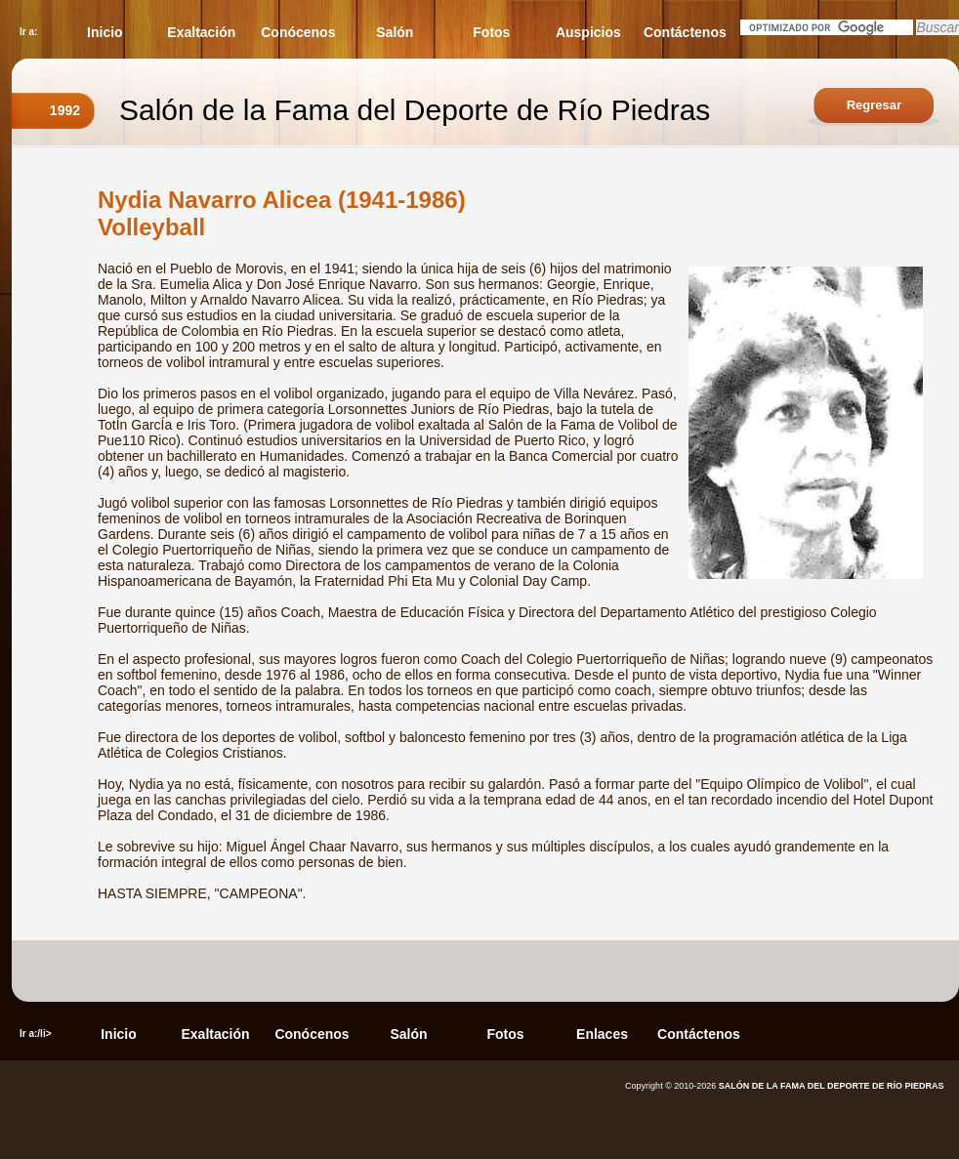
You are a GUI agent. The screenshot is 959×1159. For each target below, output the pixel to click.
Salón (394, 32)
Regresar (874, 105)
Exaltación (201, 32)
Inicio (105, 32)
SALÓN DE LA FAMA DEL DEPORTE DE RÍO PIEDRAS (831, 1086)
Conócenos (298, 32)
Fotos (491, 32)
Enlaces (602, 1034)
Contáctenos (685, 32)
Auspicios (588, 32)
